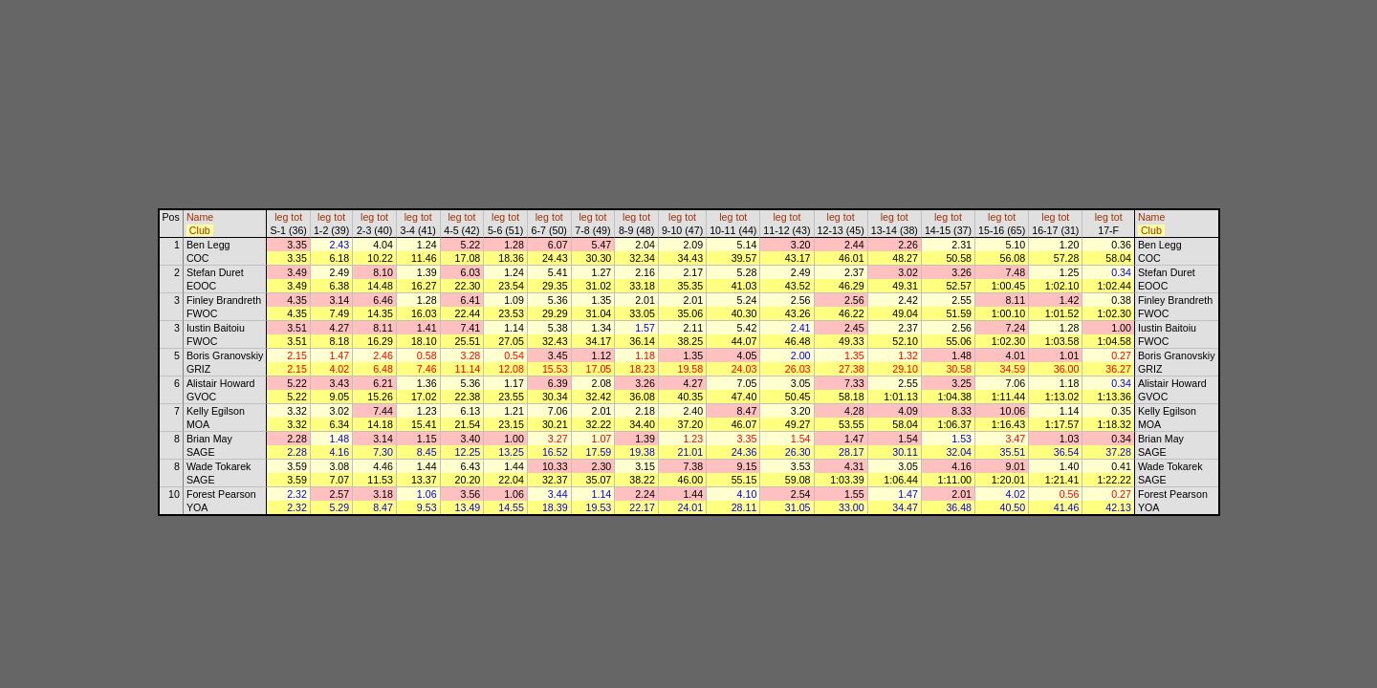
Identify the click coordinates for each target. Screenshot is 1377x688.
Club (199, 230)
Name (199, 217)
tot (296, 217)
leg (281, 217)
